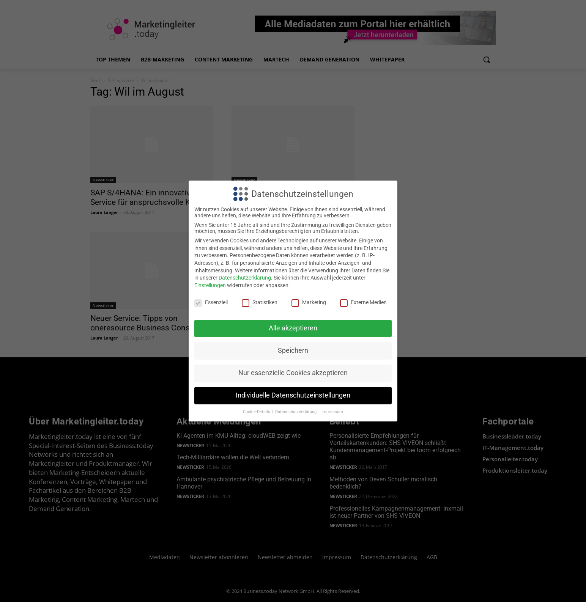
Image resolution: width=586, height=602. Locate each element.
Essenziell (211, 302)
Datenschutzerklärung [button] (296, 411)
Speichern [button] (293, 350)
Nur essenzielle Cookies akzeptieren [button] (293, 373)
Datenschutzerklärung (245, 278)
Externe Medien (363, 302)
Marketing (308, 302)
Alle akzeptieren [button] (293, 328)
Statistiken (259, 302)
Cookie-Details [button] (257, 411)
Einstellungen (210, 285)
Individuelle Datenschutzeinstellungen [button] (293, 395)
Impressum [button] (332, 411)
